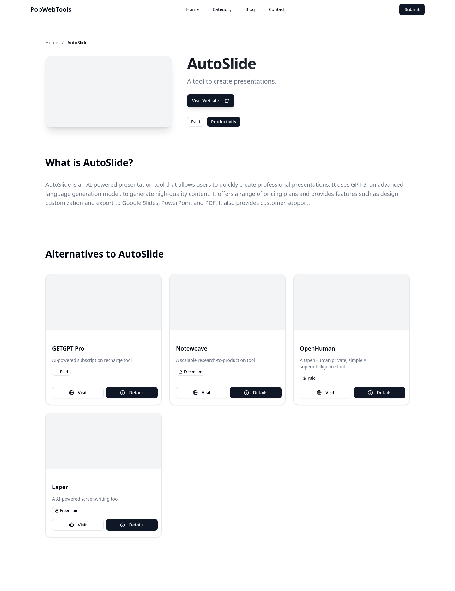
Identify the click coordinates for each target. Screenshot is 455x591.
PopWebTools (50, 9)
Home (192, 9)
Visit (78, 392)
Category (222, 9)
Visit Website (210, 100)
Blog (250, 9)
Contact (277, 9)
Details (131, 392)
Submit (412, 9)
